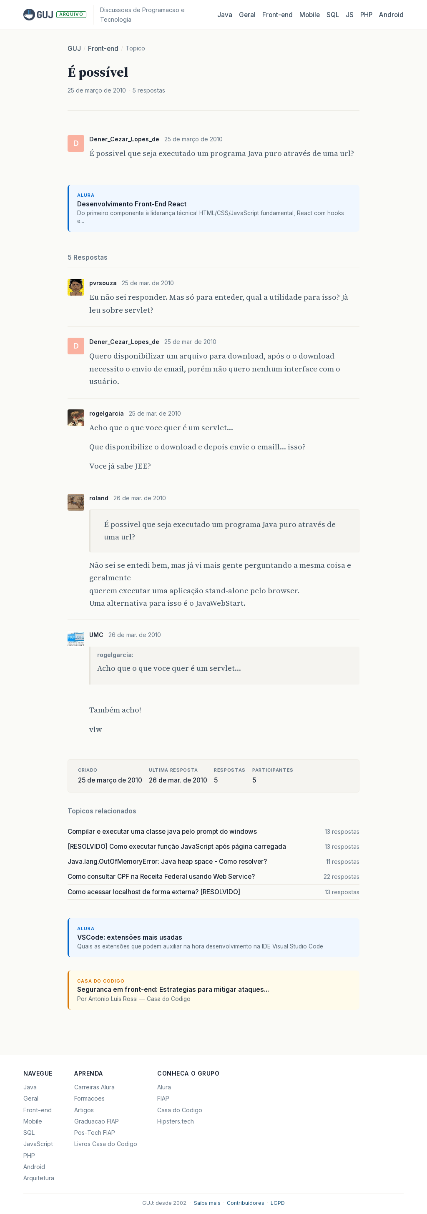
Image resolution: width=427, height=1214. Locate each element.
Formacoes (89, 1098)
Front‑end (277, 15)
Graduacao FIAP (96, 1121)
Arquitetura (38, 1177)
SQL (333, 15)
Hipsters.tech (175, 1121)
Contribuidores (245, 1203)
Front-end (103, 49)
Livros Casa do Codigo (105, 1143)
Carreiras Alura (94, 1087)
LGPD (278, 1203)
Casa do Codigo (179, 1110)
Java (224, 15)
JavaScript (38, 1143)
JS (350, 15)
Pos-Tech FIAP (94, 1132)
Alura (164, 1087)
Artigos (84, 1110)
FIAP (163, 1098)
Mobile (309, 15)
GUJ (74, 49)
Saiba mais (207, 1203)
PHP (366, 15)
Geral (247, 15)
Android (391, 15)
